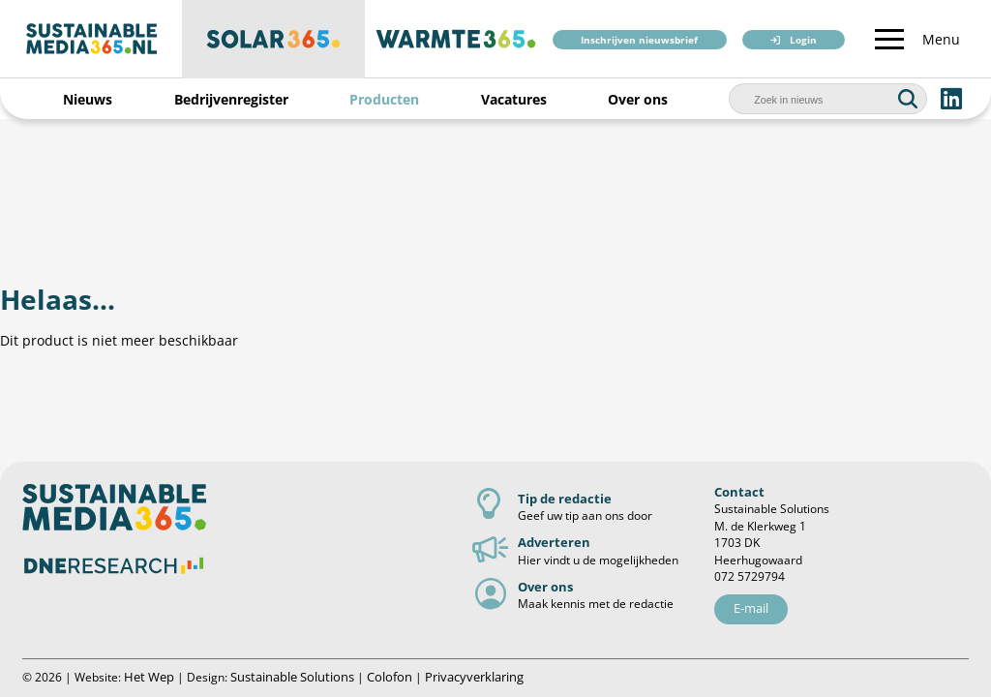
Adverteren (554, 542)
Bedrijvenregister (231, 99)
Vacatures (514, 99)
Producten (384, 99)
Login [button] (803, 40)
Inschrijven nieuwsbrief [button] (639, 40)
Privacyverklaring (474, 676)
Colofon (389, 676)
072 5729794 (749, 576)
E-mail (751, 608)
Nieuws (87, 99)
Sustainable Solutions (292, 676)
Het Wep (149, 676)
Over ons (638, 99)
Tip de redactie (565, 498)
